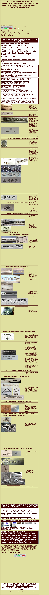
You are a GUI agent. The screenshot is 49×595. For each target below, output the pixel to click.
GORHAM (26, 81)
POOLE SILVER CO (6, 87)
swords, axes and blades (24, 75)
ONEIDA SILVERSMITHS (7, 101)
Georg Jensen (23, 527)
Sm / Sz (20, 513)
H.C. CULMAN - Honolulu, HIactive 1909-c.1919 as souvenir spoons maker (30, 424)
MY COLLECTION (30, 587)
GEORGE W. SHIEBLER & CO (9, 90)
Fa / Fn (3, 49)
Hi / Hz (11, 51)
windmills (7, 76)
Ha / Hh (3, 51)
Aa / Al (3, 510)
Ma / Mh (16, 511)
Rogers (17, 528)
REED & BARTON (18, 87)
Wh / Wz (4, 56)
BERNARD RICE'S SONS (7, 89)
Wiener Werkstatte (4, 529)
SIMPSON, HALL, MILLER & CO (9, 91)
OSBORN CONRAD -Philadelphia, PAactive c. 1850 (33, 247)
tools (2, 76)
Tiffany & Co (22, 528)
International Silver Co (14, 527)
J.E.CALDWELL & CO (23, 79)
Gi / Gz (26, 49)
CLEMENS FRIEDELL (6, 81)
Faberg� (3, 527)
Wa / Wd (34, 513)
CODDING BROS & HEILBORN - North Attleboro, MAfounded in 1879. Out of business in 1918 (33, 119)
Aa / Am (4, 46)
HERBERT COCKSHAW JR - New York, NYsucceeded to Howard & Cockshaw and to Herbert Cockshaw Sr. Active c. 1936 (33, 113)
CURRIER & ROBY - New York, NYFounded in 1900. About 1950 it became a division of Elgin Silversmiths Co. (31, 453)
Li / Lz (34, 51)
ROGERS (18, 89)
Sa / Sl (14, 513)
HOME (5, 584)
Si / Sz (11, 54)
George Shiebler (35, 199)
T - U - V (19, 54)
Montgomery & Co (32, 160)
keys (11, 74)
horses (35, 72)
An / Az (11, 46)
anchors (3, 71)
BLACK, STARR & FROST (8, 79)
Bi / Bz (27, 46)
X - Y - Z (12, 56)
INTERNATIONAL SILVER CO (9, 83)
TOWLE (24, 93)
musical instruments (23, 74)
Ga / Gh (18, 49)
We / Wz (3, 514)
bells (17, 71)
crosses (14, 72)
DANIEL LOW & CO (6, 85)
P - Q (14, 53)
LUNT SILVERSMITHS (19, 85)
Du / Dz (26, 47)
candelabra (8, 72)
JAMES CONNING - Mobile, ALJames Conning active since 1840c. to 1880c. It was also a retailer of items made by (33, 239)
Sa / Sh (3, 54)
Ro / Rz (28, 53)
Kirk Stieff (29, 527)
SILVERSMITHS (7, 587)
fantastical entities (27, 72)
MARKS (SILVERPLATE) (24, 586)
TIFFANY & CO (16, 93)
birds (2, 72)
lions (15, 74)
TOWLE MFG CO (10, 102)
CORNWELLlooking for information (32, 311)
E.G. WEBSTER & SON (7, 95)
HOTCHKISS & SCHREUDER (22, 82)
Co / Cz (11, 47)
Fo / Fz (10, 49)
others (17, 76)
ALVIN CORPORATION (25, 78)
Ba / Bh (19, 46)
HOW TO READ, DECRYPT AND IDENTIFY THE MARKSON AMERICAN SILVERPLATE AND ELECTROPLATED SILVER (18, 517)
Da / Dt (19, 47)
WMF (10, 529)
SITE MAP (3, 35)
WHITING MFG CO (20, 95)
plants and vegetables (7, 75)
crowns (19, 72)
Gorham (7, 527)
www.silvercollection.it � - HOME (19, 26)
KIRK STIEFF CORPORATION (26, 100)
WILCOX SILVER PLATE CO (9, 97)
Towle (27, 528)
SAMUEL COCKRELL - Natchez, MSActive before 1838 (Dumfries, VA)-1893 (33, 107)
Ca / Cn (3, 47)
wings (12, 76)
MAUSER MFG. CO (6, 86)
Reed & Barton (12, 528)
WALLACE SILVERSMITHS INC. (25, 102)
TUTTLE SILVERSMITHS (7, 94)
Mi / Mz (22, 511)
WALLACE (18, 94)
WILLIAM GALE (18, 81)
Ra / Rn (21, 53)
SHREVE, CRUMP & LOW (26, 90)
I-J (17, 51)
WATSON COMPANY (28, 94)
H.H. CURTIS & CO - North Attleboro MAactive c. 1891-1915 (31, 471)
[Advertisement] (19, 16)
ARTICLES (18, 587)
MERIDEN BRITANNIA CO (20, 86)
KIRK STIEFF (22, 83)
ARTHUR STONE (5, 93)
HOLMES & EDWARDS (7, 82)
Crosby (30, 144)
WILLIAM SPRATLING (26, 91)
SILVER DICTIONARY (17, 584)
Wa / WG (27, 54)
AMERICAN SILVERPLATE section (22, 138)
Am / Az (8, 510)
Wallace (30, 528)
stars (15, 75)
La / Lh (26, 51)
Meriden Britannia (4, 528)
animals (8, 71)
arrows (13, 71)
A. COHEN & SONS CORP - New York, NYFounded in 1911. (33, 142)
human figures (5, 74)
